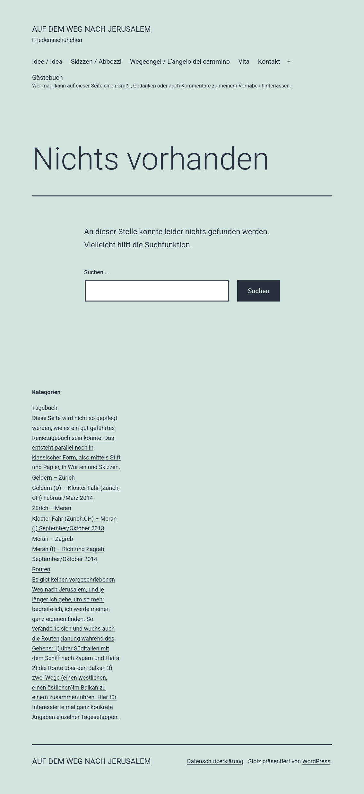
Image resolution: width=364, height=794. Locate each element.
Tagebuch (76, 438)
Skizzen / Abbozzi (96, 61)
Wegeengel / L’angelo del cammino (180, 61)
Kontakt (269, 61)
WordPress (316, 761)
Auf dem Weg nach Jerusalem (91, 29)
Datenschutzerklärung (215, 761)
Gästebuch (161, 82)
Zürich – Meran (76, 519)
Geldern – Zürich (76, 488)
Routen (76, 644)
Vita (243, 61)
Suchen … (96, 272)
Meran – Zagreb (76, 549)
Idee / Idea (47, 61)
